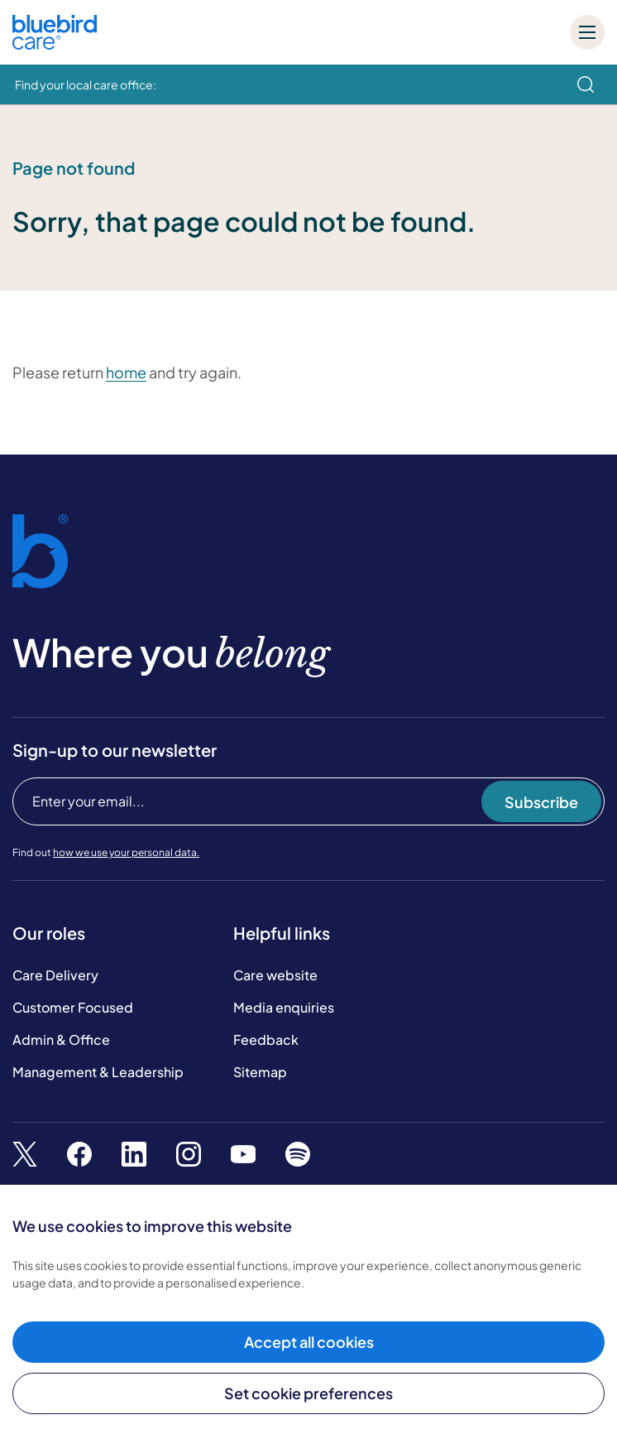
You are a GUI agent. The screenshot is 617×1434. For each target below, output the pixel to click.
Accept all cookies (309, 1341)
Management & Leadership (98, 1071)
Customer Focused (72, 1007)
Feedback (266, 1039)
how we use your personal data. (126, 852)
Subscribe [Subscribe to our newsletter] (541, 801)
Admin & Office (61, 1039)
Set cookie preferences (308, 1393)
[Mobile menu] (587, 32)
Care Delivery (55, 975)
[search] (585, 84)
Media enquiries (283, 1007)
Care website (275, 975)
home (126, 372)
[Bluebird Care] (54, 43)
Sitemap (260, 1071)
